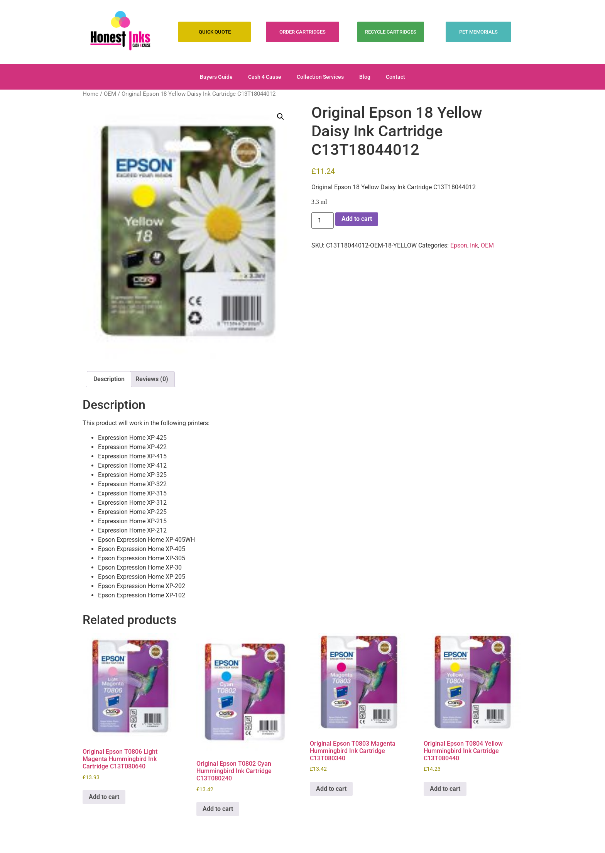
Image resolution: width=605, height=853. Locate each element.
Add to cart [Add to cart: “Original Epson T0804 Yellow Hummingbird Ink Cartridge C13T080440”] (445, 788)
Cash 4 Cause (264, 77)
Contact (395, 77)
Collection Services (320, 77)
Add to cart (356, 218)
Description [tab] (109, 379)
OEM (110, 93)
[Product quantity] (322, 220)
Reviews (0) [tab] (151, 379)
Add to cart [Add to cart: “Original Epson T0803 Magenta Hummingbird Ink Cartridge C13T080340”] (331, 788)
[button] (280, 117)
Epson (458, 245)
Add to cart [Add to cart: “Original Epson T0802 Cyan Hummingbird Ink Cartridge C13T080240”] (218, 808)
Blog (364, 77)
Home (90, 93)
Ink (474, 245)
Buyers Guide (216, 77)
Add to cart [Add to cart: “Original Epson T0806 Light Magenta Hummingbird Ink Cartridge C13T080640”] (104, 796)
